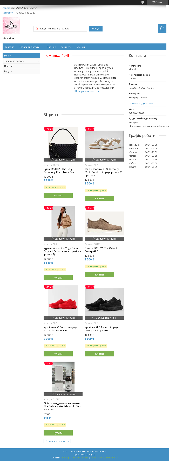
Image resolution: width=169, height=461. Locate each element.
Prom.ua (101, 451)
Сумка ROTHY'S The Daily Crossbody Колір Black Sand (59, 171)
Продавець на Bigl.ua (84, 454)
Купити (58, 195)
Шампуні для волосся (86, 91)
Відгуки (8, 71)
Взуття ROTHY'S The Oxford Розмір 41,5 (101, 250)
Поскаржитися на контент (75, 457)
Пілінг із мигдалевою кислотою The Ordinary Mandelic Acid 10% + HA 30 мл (63, 406)
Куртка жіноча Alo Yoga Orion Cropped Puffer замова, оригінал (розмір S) (62, 251)
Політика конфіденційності (104, 457)
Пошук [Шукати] (95, 28)
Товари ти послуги (29, 46)
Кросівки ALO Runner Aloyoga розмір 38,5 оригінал (60, 329)
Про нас (51, 46)
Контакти (66, 46)
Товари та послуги (14, 60)
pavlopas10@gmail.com (141, 103)
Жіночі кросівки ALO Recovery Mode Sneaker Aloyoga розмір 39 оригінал (103, 172)
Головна (9, 46)
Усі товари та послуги (57, 441)
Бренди (81, 46)
